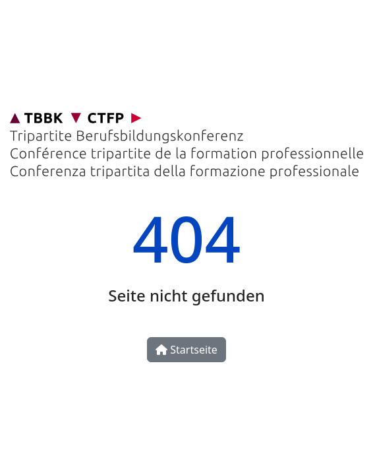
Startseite (186, 349)
